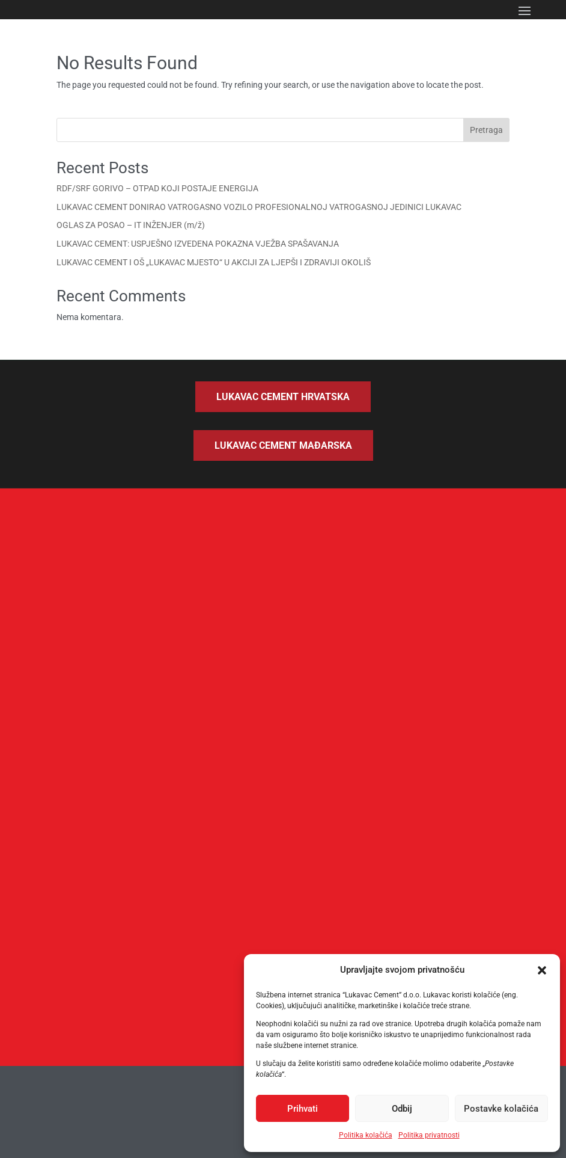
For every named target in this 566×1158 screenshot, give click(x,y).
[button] (542, 970)
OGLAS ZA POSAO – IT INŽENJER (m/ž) (130, 225)
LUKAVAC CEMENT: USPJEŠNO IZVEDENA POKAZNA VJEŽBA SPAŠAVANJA (197, 243)
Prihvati (302, 1108)
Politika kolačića (365, 1135)
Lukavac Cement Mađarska (283, 445)
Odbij (402, 1108)
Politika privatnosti (429, 1135)
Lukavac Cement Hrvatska (283, 396)
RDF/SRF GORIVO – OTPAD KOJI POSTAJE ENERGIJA (157, 188)
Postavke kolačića (501, 1108)
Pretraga (486, 130)
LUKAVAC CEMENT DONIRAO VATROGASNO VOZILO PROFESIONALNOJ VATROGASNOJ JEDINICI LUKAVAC (258, 207)
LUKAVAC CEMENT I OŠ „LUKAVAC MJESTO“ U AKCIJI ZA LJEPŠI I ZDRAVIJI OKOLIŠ (213, 262)
